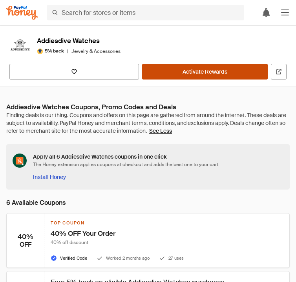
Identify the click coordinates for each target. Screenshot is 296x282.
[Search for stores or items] (145, 12)
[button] (285, 12)
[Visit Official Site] (279, 72)
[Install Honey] (49, 177)
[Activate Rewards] (205, 72)
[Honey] (22, 13)
